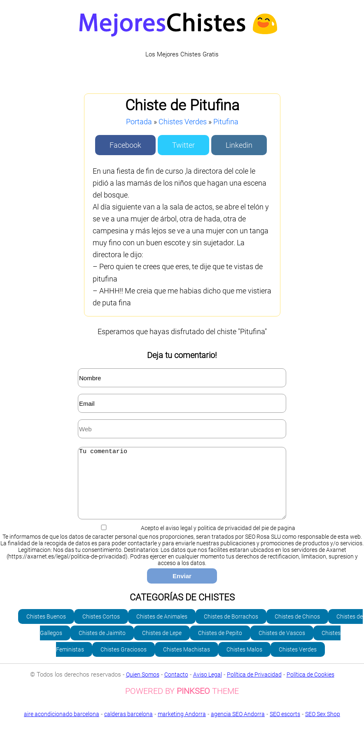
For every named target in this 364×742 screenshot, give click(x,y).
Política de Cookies (310, 687)
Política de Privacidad (254, 687)
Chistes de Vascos (282, 645)
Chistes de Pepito (220, 645)
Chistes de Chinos (297, 629)
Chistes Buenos (46, 629)
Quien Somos (142, 687)
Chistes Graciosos (123, 661)
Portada (139, 121)
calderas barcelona (128, 726)
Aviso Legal (207, 687)
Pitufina (225, 121)
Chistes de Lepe (162, 645)
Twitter (183, 145)
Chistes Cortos (101, 629)
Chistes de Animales (161, 629)
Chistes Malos (244, 661)
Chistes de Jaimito (102, 645)
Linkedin (239, 145)
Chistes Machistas (186, 661)
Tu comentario (182, 489)
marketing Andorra (182, 726)
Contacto (176, 687)
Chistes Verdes (183, 121)
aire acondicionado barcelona (61, 726)
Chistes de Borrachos (231, 629)
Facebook (125, 145)
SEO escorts (285, 726)
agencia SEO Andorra (238, 726)
